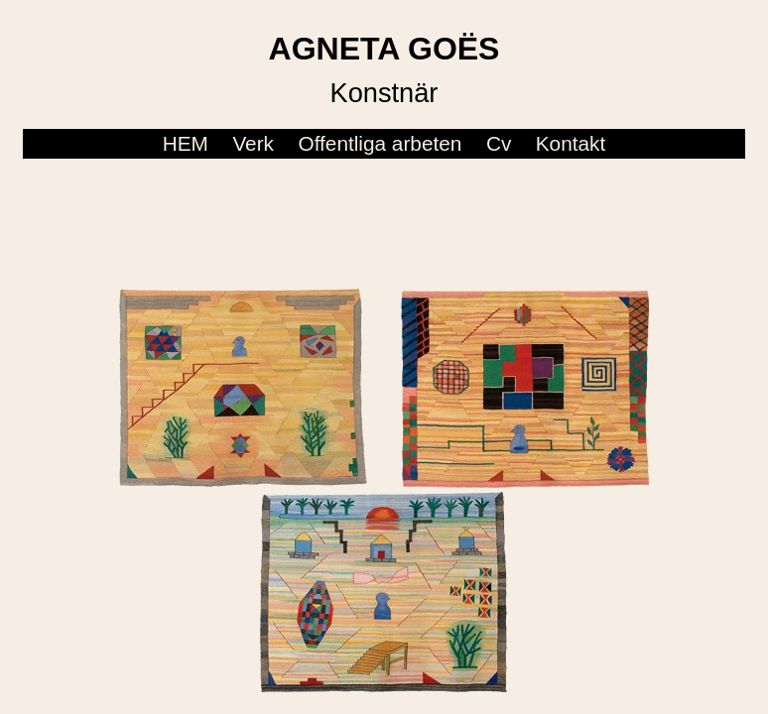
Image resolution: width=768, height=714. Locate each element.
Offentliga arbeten (379, 143)
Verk (253, 143)
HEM (185, 143)
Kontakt (571, 143)
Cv (498, 143)
